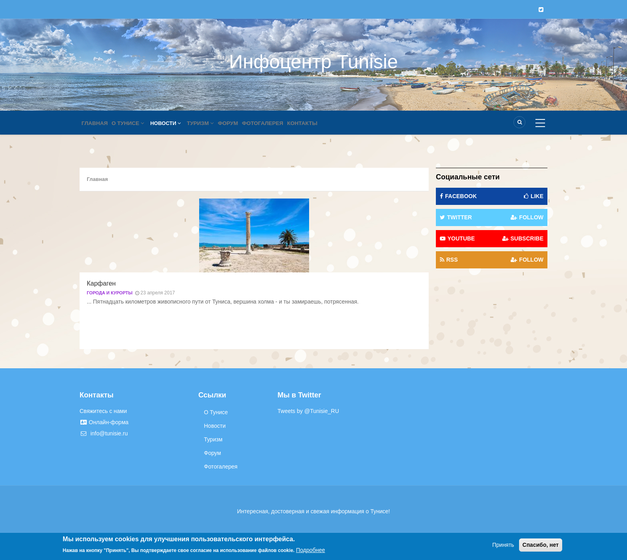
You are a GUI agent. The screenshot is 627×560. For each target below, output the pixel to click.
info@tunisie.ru (104, 433)
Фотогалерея (276, 123)
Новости (171, 123)
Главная (96, 123)
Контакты (318, 123)
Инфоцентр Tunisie (313, 61)
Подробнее (310, 550)
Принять (503, 545)
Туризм (208, 123)
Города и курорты (109, 292)
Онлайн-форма (104, 422)
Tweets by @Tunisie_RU (308, 411)
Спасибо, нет (541, 545)
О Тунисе (132, 123)
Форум (238, 123)
